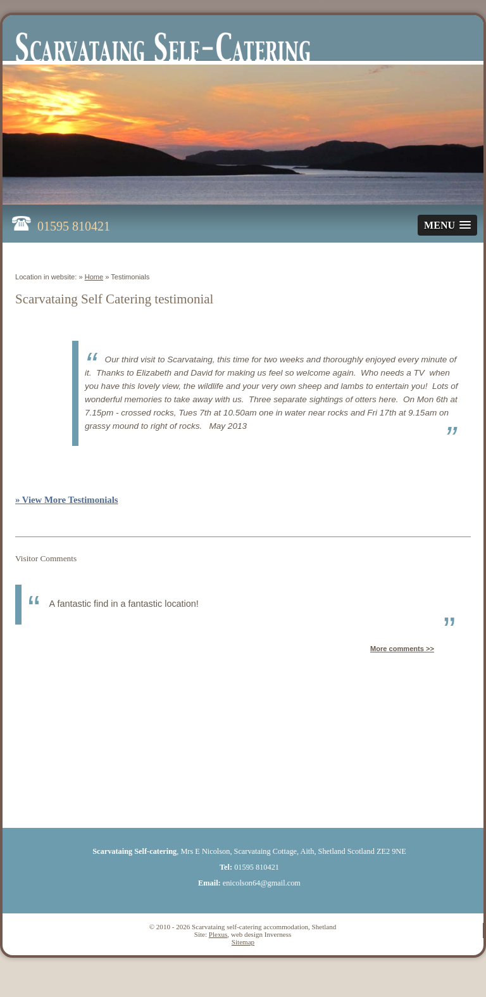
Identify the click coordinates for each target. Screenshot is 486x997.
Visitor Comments (46, 558)
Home (94, 277)
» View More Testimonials (66, 500)
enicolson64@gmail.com (262, 883)
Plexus (218, 934)
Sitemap (243, 942)
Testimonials (130, 277)
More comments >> (402, 648)
